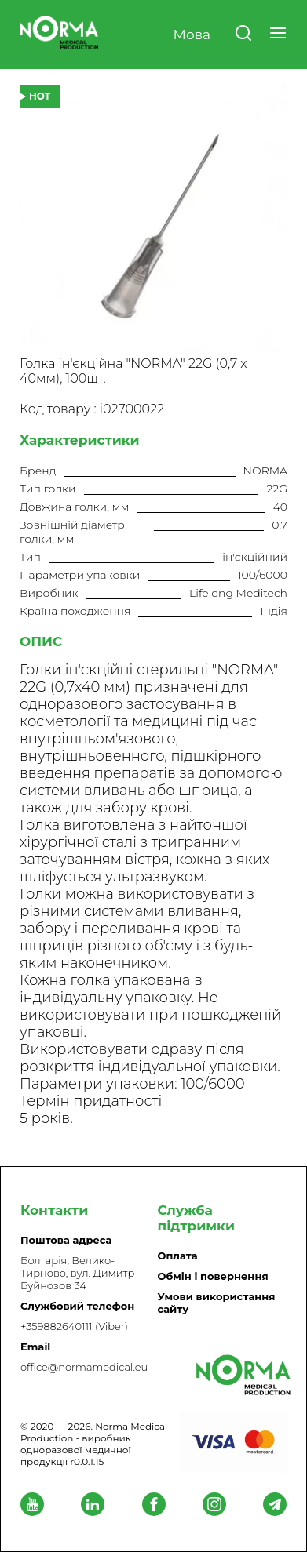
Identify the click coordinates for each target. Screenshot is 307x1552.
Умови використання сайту (217, 1302)
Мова (192, 34)
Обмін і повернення (213, 1276)
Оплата (178, 1255)
